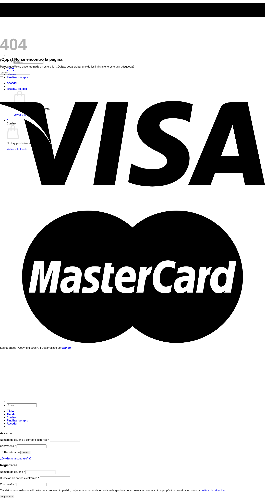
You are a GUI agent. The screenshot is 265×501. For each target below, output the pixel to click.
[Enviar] (1, 76)
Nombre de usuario (12, 471)
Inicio (10, 411)
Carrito (11, 417)
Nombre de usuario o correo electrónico (24, 439)
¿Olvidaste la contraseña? (15, 458)
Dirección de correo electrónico (19, 478)
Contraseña (8, 446)
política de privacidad (213, 490)
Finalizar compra (17, 77)
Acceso (25, 452)
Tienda (11, 414)
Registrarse (7, 496)
